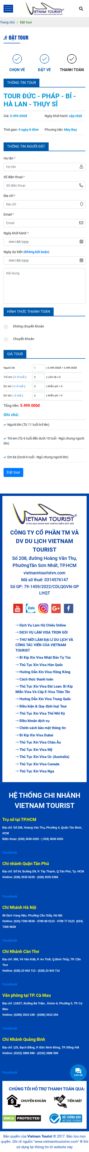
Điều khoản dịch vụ (32, 721)
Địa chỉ (9, 196)
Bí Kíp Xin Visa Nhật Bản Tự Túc (43, 657)
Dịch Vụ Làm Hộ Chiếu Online (40, 625)
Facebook (9, 852)
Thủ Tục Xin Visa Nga (34, 771)
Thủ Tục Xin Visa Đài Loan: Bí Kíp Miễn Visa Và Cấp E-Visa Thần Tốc (44, 689)
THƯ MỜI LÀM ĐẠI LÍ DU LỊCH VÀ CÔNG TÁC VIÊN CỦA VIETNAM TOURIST (44, 645)
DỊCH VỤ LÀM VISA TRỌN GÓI (41, 632)
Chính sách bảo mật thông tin (40, 728)
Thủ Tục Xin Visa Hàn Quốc (39, 665)
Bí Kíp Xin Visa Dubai (34, 735)
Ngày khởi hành (16, 233)
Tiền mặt (68, 1101)
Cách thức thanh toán (34, 679)
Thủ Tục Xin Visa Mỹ (33, 750)
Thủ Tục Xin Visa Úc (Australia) (42, 757)
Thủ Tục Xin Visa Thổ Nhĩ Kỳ (40, 713)
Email (9, 214)
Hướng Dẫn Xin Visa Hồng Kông (42, 672)
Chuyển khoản (19, 338)
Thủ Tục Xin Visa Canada (37, 764)
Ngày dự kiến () (26, 252)
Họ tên (9, 158)
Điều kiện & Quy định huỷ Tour (41, 706)
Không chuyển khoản (24, 325)
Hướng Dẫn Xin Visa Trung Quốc (43, 699)
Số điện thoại (14, 177)
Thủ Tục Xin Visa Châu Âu (38, 742)
